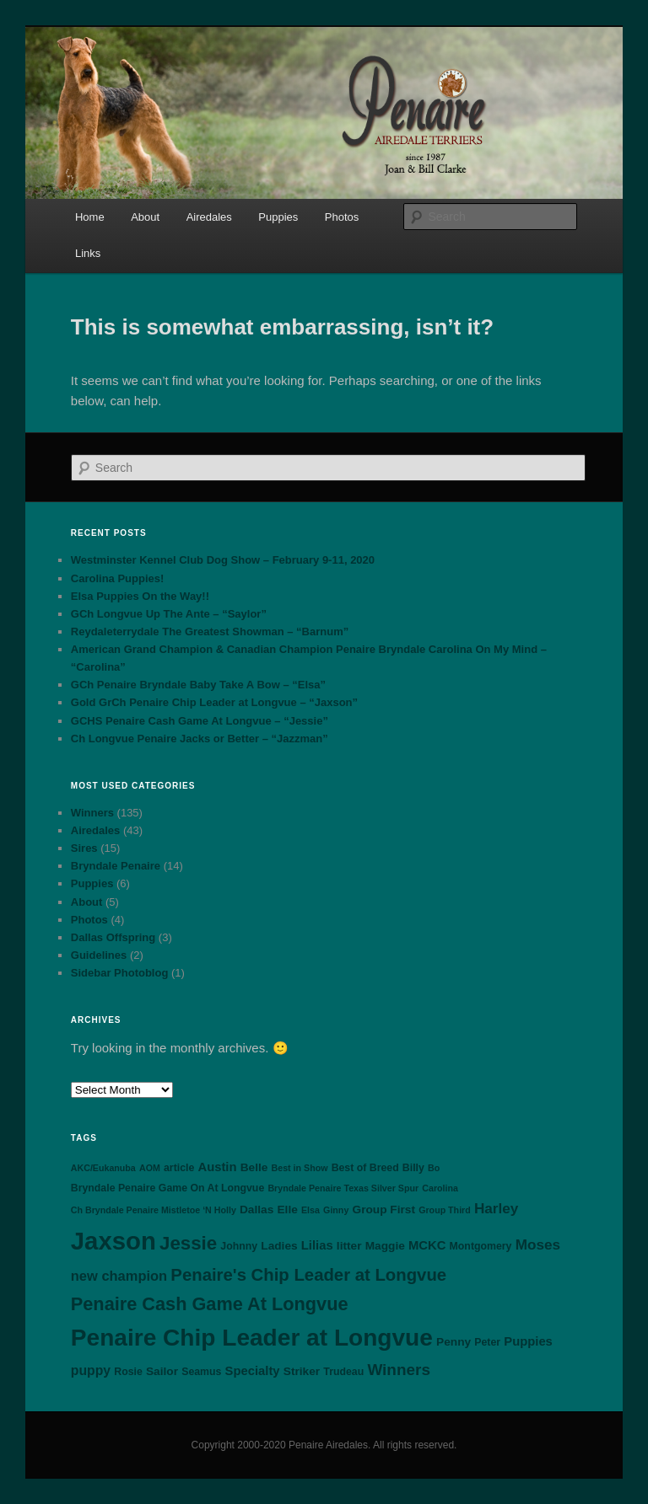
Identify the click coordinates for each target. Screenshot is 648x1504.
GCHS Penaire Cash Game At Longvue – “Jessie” (199, 721)
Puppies (278, 217)
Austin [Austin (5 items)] (216, 1167)
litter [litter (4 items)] (349, 1245)
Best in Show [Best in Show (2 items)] (300, 1168)
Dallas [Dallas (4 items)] (256, 1209)
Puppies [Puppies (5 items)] (528, 1341)
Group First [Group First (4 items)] (383, 1209)
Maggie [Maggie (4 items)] (385, 1245)
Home (90, 217)
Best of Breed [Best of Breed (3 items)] (365, 1168)
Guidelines (99, 955)
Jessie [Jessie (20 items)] (188, 1243)
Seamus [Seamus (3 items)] (201, 1372)
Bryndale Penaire (115, 865)
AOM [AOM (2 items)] (149, 1168)
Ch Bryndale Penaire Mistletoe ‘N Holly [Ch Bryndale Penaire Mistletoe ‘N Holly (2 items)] (153, 1210)
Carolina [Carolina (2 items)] (440, 1188)
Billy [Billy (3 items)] (413, 1168)
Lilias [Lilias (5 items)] (317, 1245)
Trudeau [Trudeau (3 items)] (343, 1372)
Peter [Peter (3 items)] (487, 1342)
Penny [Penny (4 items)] (453, 1341)
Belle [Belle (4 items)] (254, 1167)
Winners (92, 812)
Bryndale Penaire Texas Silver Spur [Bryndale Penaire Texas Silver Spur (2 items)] (342, 1188)
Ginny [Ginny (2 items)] (335, 1210)
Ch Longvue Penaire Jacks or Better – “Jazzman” (199, 738)
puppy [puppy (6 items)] (91, 1370)
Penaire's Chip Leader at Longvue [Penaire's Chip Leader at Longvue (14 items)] (308, 1275)
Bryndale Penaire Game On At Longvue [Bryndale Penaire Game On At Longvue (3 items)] (167, 1188)
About (145, 217)
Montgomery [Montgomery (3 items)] (481, 1246)
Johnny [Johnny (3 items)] (238, 1246)
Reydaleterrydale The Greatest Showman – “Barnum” (209, 631)
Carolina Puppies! (118, 578)
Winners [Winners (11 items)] (398, 1369)
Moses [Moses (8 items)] (538, 1244)
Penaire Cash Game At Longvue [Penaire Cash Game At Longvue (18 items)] (209, 1303)
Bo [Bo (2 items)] (434, 1168)
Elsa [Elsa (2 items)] (310, 1210)
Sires (84, 848)
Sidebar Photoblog (120, 972)
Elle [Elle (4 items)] (287, 1209)
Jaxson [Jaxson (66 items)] (113, 1241)
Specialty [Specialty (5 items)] (252, 1371)
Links (87, 253)
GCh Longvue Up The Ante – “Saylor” (169, 613)
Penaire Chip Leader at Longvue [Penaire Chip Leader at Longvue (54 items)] (252, 1338)
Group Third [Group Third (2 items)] (444, 1210)
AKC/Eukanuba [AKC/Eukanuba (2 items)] (103, 1168)
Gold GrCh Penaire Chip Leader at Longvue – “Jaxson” (214, 702)
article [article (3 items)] (179, 1168)
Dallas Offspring (113, 937)
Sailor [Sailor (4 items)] (162, 1371)
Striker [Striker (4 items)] (302, 1371)
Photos (342, 217)
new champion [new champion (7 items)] (119, 1275)
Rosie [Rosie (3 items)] (128, 1372)
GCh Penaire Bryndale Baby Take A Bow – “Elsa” (198, 684)
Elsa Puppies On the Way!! (140, 596)
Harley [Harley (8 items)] (496, 1208)
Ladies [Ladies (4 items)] (279, 1245)
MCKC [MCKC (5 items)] (427, 1245)
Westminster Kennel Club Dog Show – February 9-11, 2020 (223, 560)
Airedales (209, 217)
